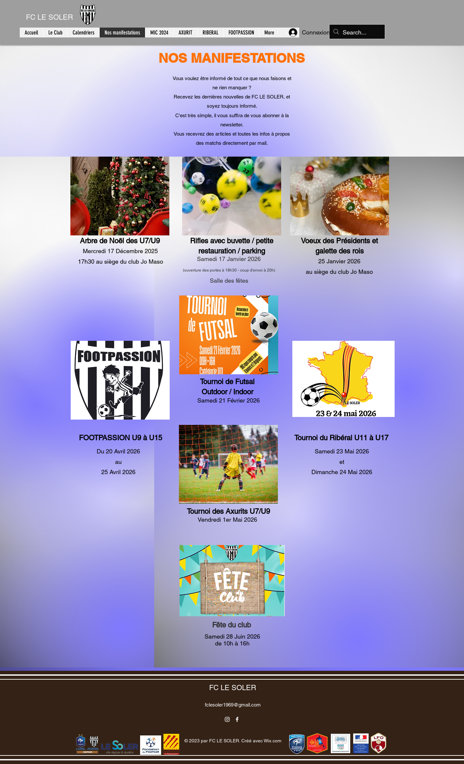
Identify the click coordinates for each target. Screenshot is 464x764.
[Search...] (357, 32)
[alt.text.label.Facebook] (237, 719)
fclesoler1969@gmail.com (233, 705)
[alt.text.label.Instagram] (227, 719)
